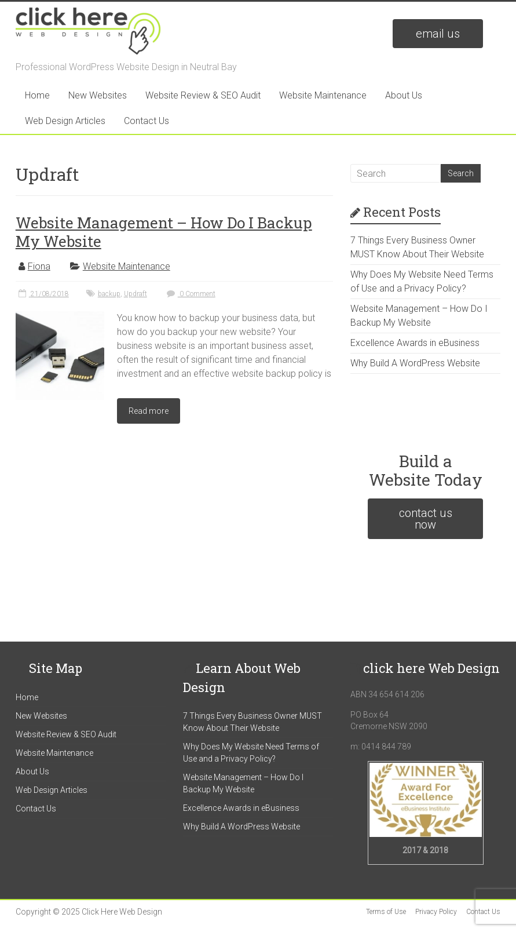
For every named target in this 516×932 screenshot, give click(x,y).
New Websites (97, 95)
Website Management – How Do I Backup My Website (164, 232)
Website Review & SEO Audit (203, 95)
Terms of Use (386, 912)
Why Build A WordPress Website (415, 363)
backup (109, 294)
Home (37, 95)
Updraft (135, 294)
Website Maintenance (323, 95)
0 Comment (189, 294)
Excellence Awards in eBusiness (415, 342)
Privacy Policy (436, 912)
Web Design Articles (65, 120)
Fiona (39, 266)
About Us (403, 95)
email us (438, 34)
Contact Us (146, 120)
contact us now (425, 518)
